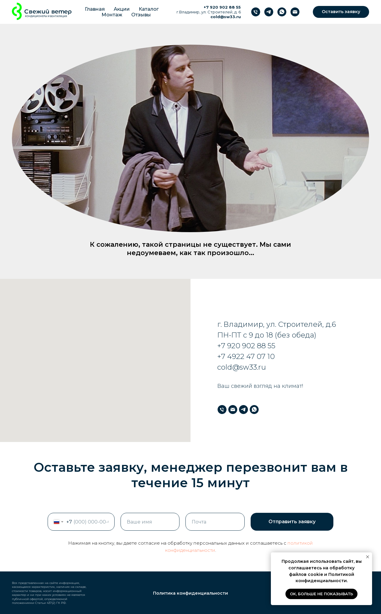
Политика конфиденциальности (190, 593)
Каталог (149, 9)
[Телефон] (255, 11)
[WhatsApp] (281, 11)
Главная (95, 9)
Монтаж (112, 15)
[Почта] (295, 11)
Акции (122, 9)
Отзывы (141, 15)
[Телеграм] (268, 11)
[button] (341, 12)
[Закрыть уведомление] (368, 557)
